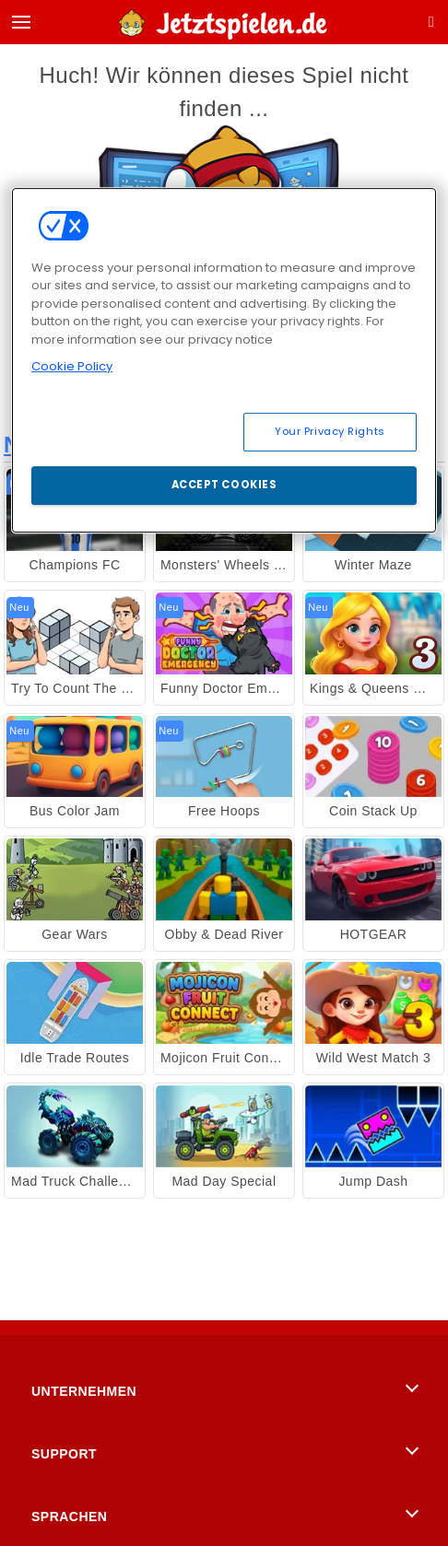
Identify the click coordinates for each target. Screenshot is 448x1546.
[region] (224, 360)
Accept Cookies (224, 484)
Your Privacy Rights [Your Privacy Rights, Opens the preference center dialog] (330, 431)
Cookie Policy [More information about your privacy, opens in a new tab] (71, 366)
